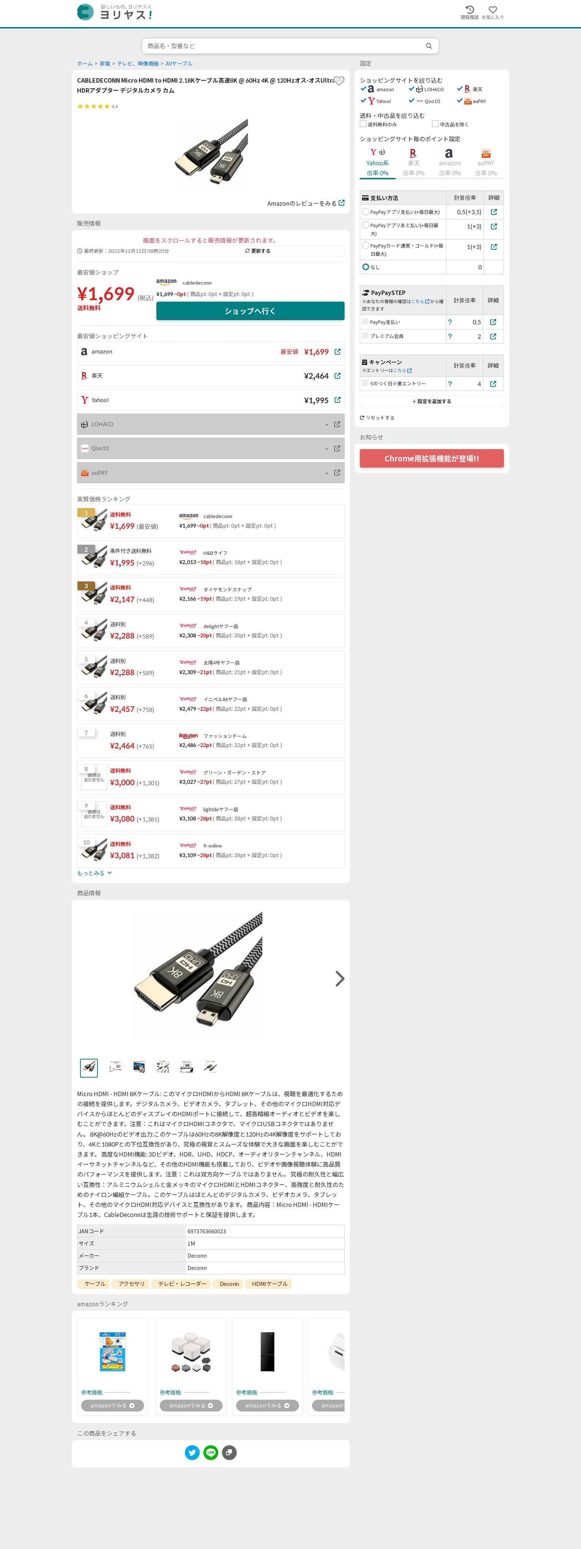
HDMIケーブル (270, 1283)
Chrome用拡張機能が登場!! (432, 458)
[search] (430, 46)
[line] (211, 1455)
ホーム (85, 63)
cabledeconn (197, 283)
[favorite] (339, 80)
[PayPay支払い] (493, 322)
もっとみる (94, 873)
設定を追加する (431, 401)
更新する (257, 251)
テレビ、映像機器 (138, 63)
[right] (339, 979)
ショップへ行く (250, 310)
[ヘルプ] (450, 322)
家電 (105, 63)
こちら (420, 301)
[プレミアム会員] (493, 336)
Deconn (229, 1283)
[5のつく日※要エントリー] (493, 384)
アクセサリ (132, 1283)
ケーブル (95, 1283)
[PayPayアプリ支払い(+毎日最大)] (494, 212)
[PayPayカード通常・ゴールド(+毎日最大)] (494, 247)
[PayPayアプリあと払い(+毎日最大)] (494, 226)
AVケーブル (179, 63)
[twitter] (192, 1455)
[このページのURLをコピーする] (229, 1453)
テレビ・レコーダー (182, 1283)
